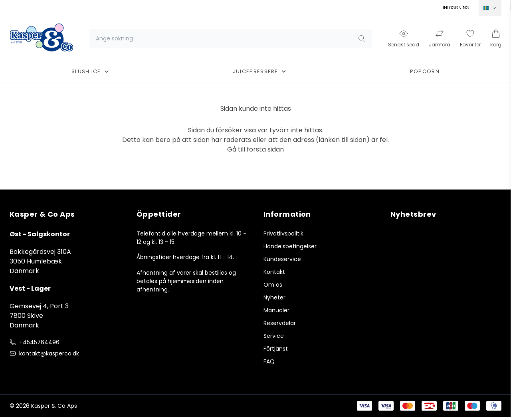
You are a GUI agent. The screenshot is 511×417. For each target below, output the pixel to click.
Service (273, 336)
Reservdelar (279, 323)
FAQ (269, 361)
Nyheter (274, 297)
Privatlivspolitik (283, 233)
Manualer (276, 310)
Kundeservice (282, 259)
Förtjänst (275, 349)
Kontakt (274, 272)
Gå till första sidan (255, 149)
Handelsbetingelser (290, 246)
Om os (272, 285)
